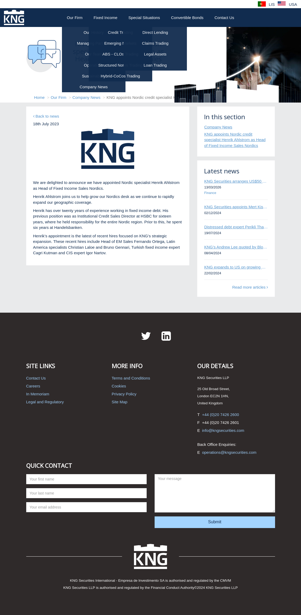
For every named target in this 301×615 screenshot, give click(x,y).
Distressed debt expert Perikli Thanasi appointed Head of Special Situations (236, 227)
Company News (87, 97)
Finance (210, 193)
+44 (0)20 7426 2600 (220, 414)
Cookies (119, 386)
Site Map (119, 402)
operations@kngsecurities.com (229, 452)
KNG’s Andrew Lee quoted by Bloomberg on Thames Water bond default (236, 247)
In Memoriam (38, 394)
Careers (33, 386)
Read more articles (250, 287)
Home (39, 97)
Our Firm (75, 17)
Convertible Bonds (187, 17)
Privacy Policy (124, 394)
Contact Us (224, 17)
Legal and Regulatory (45, 402)
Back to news (46, 116)
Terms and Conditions (131, 378)
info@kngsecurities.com (223, 430)
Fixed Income (105, 17)
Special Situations (144, 17)
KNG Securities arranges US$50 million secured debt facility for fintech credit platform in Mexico (236, 181)
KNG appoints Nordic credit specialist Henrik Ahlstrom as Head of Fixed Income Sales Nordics (235, 140)
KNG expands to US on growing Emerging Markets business (236, 267)
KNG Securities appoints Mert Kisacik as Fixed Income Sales (236, 207)
